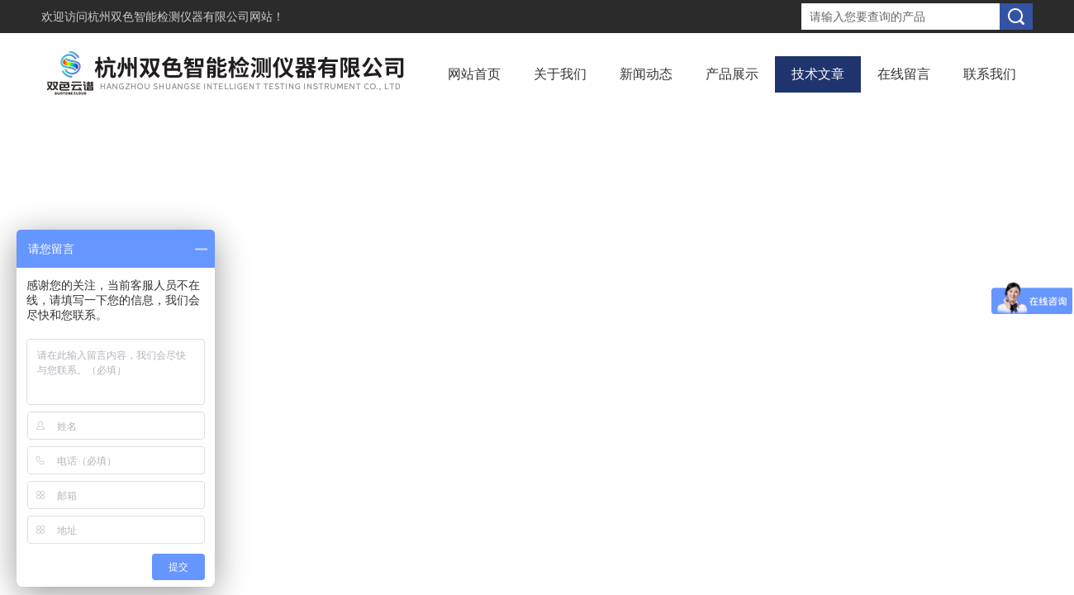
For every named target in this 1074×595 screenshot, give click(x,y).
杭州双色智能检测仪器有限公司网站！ (186, 16)
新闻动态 (646, 74)
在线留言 (903, 74)
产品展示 (732, 74)
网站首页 (474, 74)
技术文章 (817, 74)
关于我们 (560, 74)
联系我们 (989, 74)
